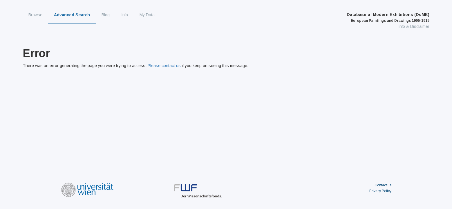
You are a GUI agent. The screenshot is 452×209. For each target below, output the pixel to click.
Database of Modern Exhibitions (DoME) (388, 17)
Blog (106, 14)
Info (124, 14)
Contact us (383, 185)
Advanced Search (72, 14)
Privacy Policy (380, 191)
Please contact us (164, 65)
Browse (35, 14)
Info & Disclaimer (413, 26)
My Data (147, 14)
